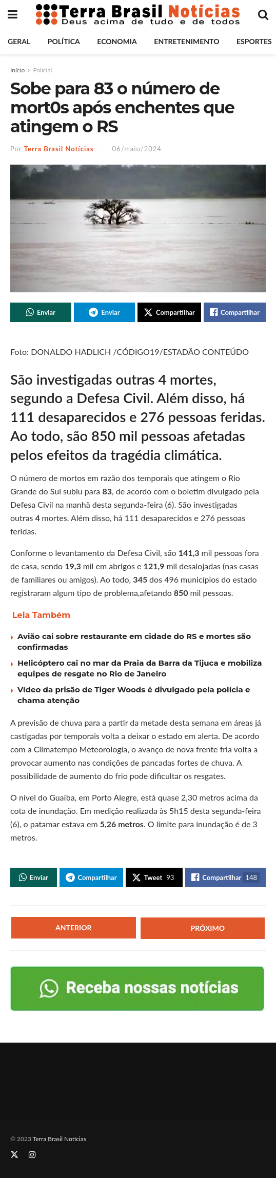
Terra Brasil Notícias (59, 149)
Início (17, 70)
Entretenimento (186, 41)
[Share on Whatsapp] (40, 312)
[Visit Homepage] (138, 14)
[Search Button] (263, 14)
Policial (42, 70)
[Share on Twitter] (169, 312)
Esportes (254, 41)
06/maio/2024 (137, 149)
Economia (116, 41)
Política (64, 41)
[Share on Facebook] (235, 312)
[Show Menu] (12, 14)
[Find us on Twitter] (14, 1155)
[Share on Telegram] (104, 312)
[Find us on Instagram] (32, 1155)
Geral (19, 41)
